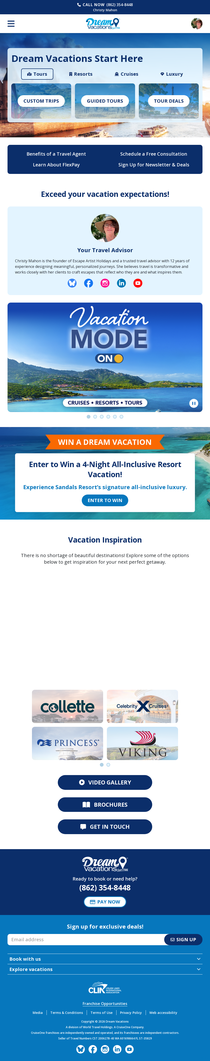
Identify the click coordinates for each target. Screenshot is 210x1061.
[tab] (37, 74)
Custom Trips (41, 101)
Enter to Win (105, 500)
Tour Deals (169, 101)
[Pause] (194, 403)
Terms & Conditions (66, 1012)
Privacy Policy (131, 1012)
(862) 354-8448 (119, 4)
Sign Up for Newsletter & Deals (153, 164)
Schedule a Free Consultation (153, 154)
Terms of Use (101, 1012)
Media (38, 1012)
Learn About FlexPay (56, 164)
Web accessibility (163, 1012)
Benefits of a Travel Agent (56, 154)
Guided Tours (105, 101)
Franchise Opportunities (105, 1003)
